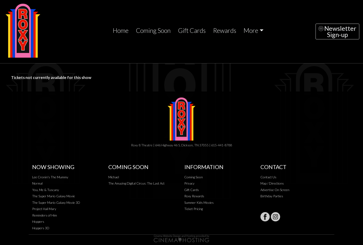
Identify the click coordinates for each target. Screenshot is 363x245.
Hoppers (38, 221)
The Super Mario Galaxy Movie (53, 196)
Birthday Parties (271, 196)
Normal (37, 183)
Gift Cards (192, 30)
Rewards (224, 30)
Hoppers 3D (40, 228)
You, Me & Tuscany (45, 190)
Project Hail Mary (44, 209)
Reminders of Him (44, 215)
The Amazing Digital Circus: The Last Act (136, 183)
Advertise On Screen (274, 190)
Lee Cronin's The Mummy (50, 177)
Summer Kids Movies (199, 202)
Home (120, 30)
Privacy (189, 183)
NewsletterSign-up (337, 31)
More (251, 30)
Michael (113, 177)
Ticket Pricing (193, 209)
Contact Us (268, 177)
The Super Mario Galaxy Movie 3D (56, 202)
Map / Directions (272, 183)
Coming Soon (153, 30)
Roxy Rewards (194, 196)
